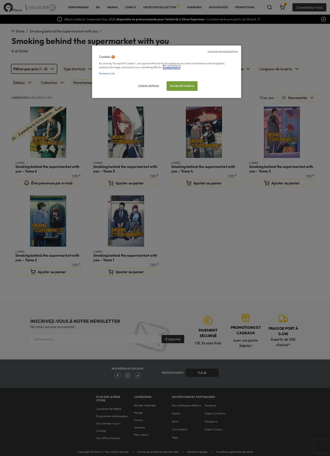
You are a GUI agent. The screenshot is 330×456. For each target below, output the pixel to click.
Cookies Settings (148, 85)
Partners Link (107, 73)
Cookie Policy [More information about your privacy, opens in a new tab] (171, 67)
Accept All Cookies (182, 85)
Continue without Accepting (223, 51)
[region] (166, 72)
